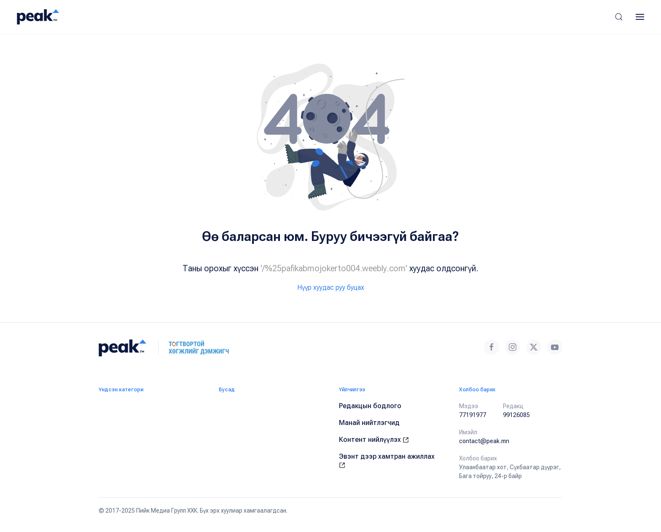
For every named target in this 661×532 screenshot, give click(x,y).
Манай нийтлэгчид (369, 423)
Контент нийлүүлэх (374, 440)
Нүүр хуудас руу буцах (330, 287)
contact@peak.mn (484, 441)
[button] (619, 17)
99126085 (516, 415)
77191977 (472, 415)
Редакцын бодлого (370, 406)
